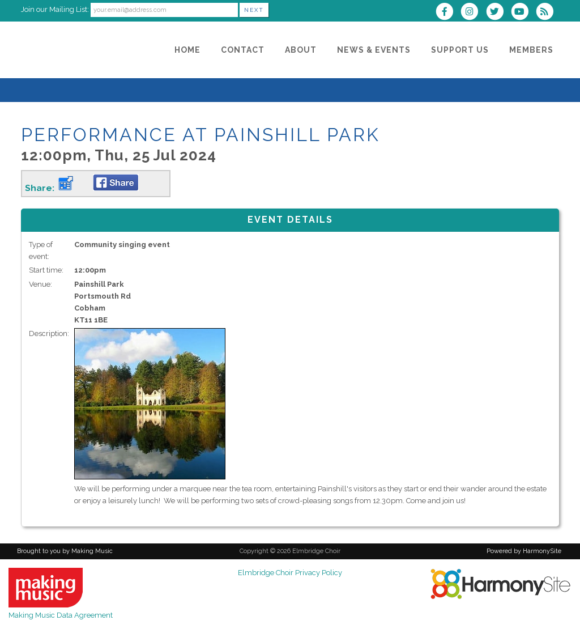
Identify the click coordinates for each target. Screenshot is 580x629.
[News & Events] (374, 50)
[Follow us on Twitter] (497, 12)
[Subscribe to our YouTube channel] (523, 12)
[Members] (531, 50)
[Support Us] (460, 50)
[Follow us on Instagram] (472, 12)
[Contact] (243, 50)
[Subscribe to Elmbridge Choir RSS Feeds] (547, 12)
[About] (301, 50)
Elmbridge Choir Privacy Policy (290, 572)
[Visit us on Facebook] (448, 12)
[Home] (187, 50)
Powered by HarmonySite (524, 551)
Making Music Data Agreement (60, 615)
